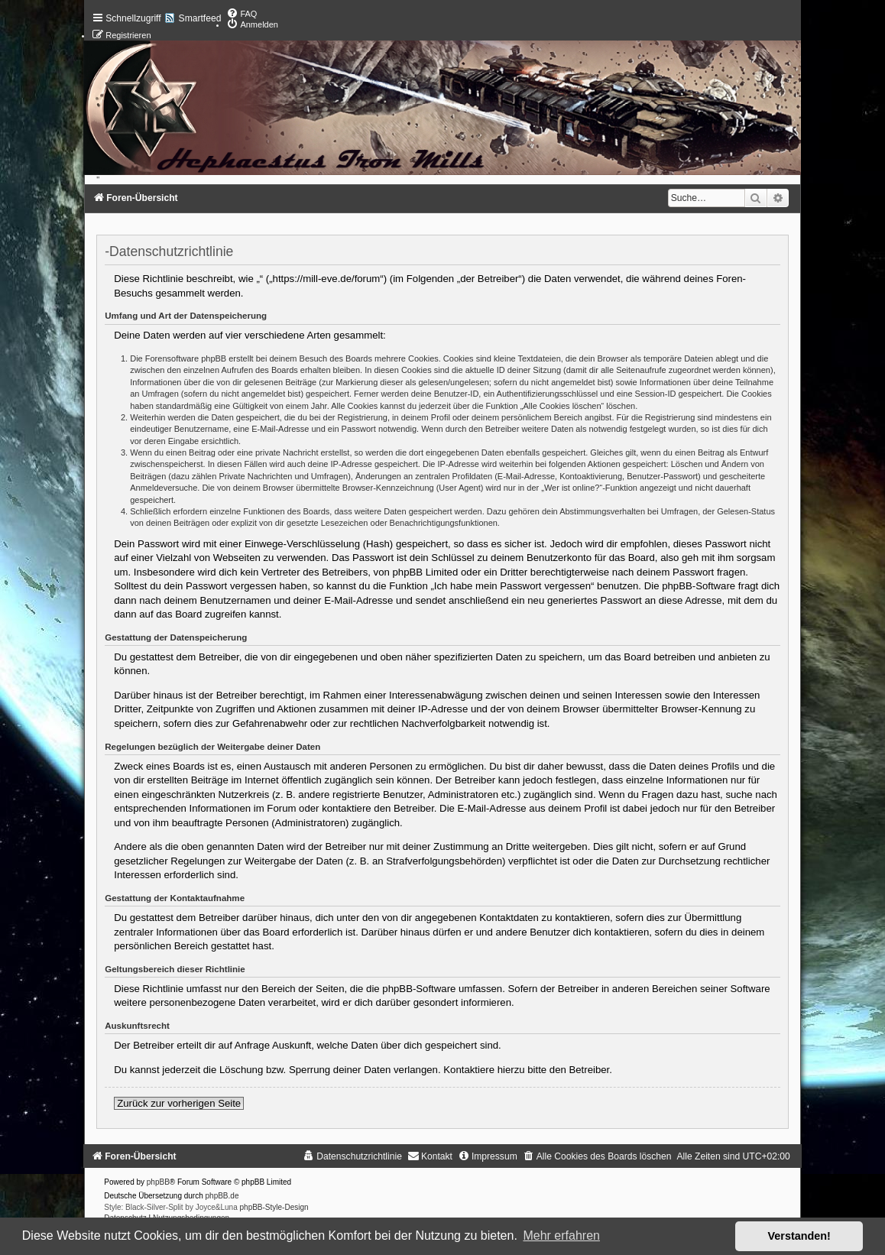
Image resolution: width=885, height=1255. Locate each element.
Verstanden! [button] (799, 1236)
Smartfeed (200, 18)
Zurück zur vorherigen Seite (179, 1103)
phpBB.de (222, 1196)
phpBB (158, 1182)
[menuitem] (241, 13)
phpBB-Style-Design (274, 1207)
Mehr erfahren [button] (561, 1235)
